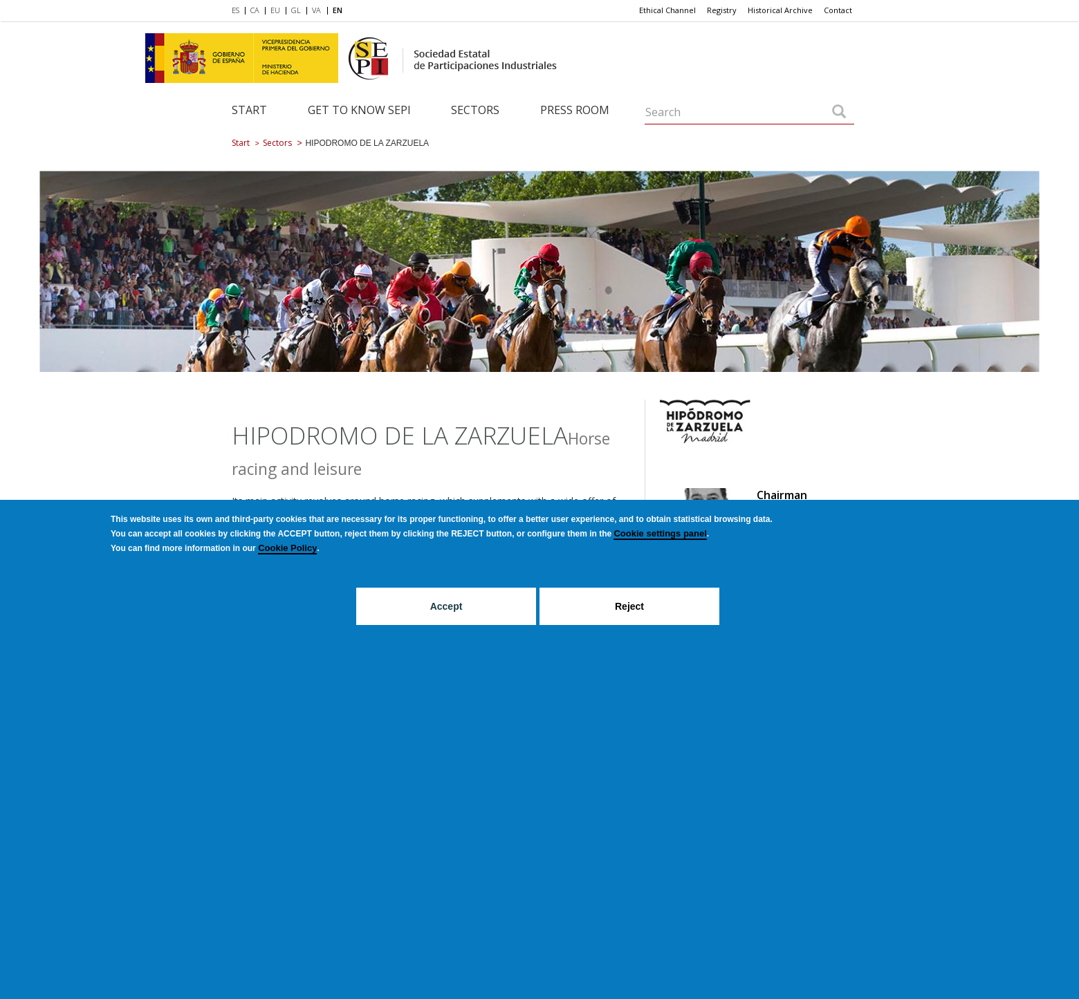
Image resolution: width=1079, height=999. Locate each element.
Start (249, 110)
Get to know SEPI (359, 110)
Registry (722, 10)
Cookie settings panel (660, 533)
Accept (446, 606)
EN (337, 10)
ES (235, 10)
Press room (574, 110)
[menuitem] (238, 11)
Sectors (475, 110)
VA (316, 10)
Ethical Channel (667, 10)
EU (275, 10)
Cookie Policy (287, 548)
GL (296, 10)
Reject (629, 606)
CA (254, 10)
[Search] (839, 112)
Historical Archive (780, 10)
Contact (838, 10)
